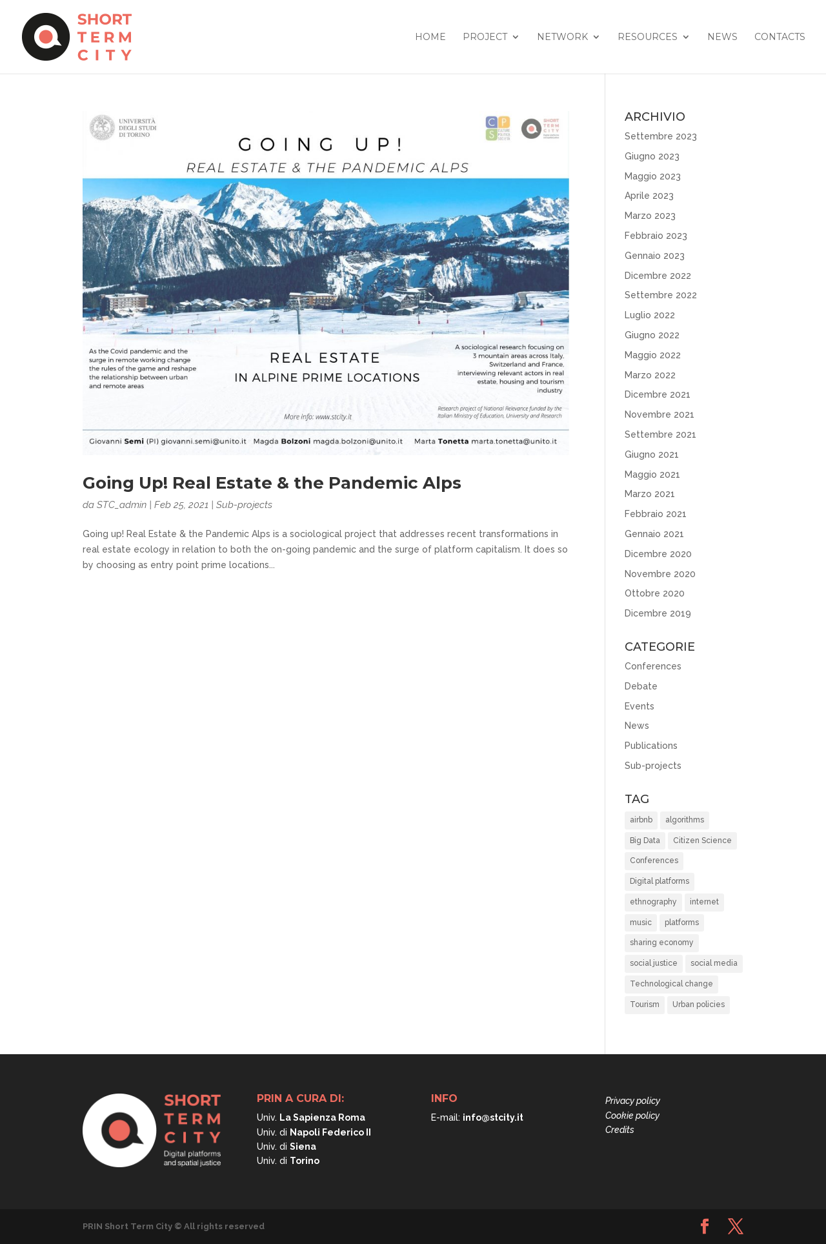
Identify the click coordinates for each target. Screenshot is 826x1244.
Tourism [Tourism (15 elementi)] (645, 1004)
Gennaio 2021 (654, 534)
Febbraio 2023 (656, 235)
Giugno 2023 (652, 156)
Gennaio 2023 (655, 255)
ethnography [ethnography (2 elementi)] (653, 901)
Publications (651, 745)
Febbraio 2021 (656, 514)
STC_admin (121, 505)
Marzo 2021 (650, 494)
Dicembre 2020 (658, 554)
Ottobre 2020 (655, 593)
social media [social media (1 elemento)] (714, 963)
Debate (641, 686)
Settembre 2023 (661, 136)
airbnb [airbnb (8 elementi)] (641, 819)
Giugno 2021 (652, 454)
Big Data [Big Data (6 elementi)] (645, 840)
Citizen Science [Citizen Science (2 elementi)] (702, 840)
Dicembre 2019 (658, 613)
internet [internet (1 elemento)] (704, 901)
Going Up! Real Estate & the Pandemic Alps (272, 483)
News (722, 37)
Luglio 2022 (650, 315)
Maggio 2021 (652, 474)
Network (562, 37)
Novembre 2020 (660, 574)
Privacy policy (632, 1101)
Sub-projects (244, 505)
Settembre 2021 (660, 434)
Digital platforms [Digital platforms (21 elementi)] (659, 881)
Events (639, 706)
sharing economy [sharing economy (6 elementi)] (662, 942)
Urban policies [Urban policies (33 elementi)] (698, 1004)
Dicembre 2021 (657, 394)
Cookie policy (632, 1115)
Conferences (653, 666)
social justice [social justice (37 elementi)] (654, 963)
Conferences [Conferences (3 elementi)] (654, 860)
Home (430, 37)
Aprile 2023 (649, 195)
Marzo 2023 (650, 215)
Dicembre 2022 (658, 275)
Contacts (779, 37)
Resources (648, 37)
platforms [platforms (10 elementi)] (682, 922)
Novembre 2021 (659, 414)
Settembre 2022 (661, 295)
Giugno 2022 (652, 335)
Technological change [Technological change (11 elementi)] (671, 983)
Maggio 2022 (653, 355)
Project (485, 37)
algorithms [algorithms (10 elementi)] (684, 819)
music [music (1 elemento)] (641, 922)
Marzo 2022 (650, 375)
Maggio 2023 (653, 176)
